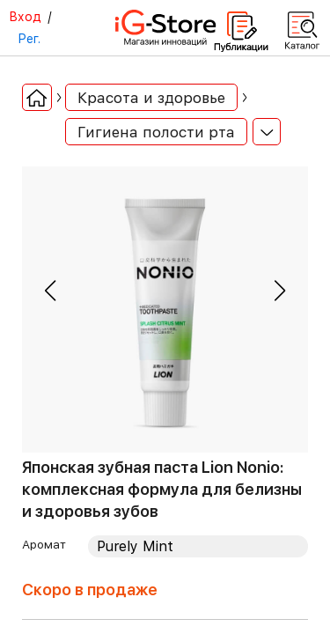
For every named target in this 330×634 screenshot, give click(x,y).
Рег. (29, 39)
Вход (25, 17)
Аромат (44, 544)
